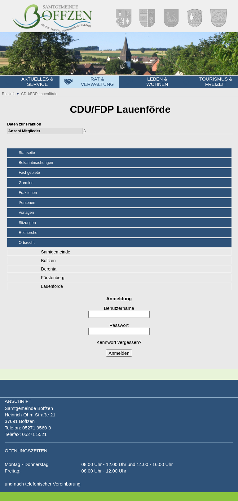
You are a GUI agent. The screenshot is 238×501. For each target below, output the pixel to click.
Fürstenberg (52, 277)
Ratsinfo (8, 94)
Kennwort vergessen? (118, 342)
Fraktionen (28, 193)
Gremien (26, 183)
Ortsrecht (26, 242)
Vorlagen (26, 212)
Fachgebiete (29, 172)
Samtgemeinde (55, 251)
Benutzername (119, 311)
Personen (27, 202)
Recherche (28, 233)
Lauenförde (52, 286)
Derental (49, 268)
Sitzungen (27, 223)
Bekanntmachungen (36, 162)
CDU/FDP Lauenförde (39, 94)
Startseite (27, 153)
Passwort (119, 329)
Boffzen (48, 260)
